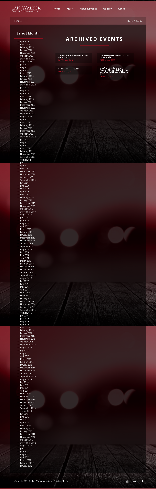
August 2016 (26, 312)
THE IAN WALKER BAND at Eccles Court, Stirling (114, 56)
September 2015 (28, 344)
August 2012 (26, 445)
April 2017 (24, 289)
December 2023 (27, 105)
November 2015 (27, 338)
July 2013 (24, 413)
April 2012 (24, 457)
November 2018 (27, 240)
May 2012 (24, 454)
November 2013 (27, 402)
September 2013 (28, 408)
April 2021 (24, 165)
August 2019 (26, 214)
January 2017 (26, 298)
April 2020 (24, 191)
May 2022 (24, 142)
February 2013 (27, 428)
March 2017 (25, 292)
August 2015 (26, 347)
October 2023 (26, 110)
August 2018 (26, 249)
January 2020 (26, 200)
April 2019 (24, 226)
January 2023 (26, 128)
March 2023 (25, 122)
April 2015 (24, 356)
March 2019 (25, 229)
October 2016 (26, 307)
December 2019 (27, 203)
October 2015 (26, 341)
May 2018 (24, 255)
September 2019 (28, 211)
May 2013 (24, 419)
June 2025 (24, 64)
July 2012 (24, 448)
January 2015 (26, 364)
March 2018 (25, 260)
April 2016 (24, 324)
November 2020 (27, 174)
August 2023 (26, 116)
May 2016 (24, 321)
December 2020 (27, 171)
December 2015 (27, 336)
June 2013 (24, 416)
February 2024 (27, 99)
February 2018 (27, 263)
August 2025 (26, 61)
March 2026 (25, 44)
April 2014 (24, 390)
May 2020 (24, 188)
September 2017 (28, 275)
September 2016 (28, 310)
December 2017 (27, 266)
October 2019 (26, 208)
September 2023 (28, 113)
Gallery (107, 8)
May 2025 (24, 67)
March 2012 (25, 460)
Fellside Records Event (68, 69)
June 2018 (24, 252)
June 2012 (24, 451)
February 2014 (27, 396)
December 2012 (27, 434)
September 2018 (28, 246)
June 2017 (24, 284)
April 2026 (24, 41)
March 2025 (25, 73)
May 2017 (24, 286)
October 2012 (26, 439)
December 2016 (27, 301)
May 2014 (24, 387)
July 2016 (24, 315)
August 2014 (26, 379)
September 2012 (28, 442)
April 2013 (24, 422)
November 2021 (27, 154)
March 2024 (25, 96)
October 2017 (26, 272)
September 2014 (28, 376)
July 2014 (24, 382)
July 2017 (24, 281)
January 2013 (26, 431)
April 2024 (24, 93)
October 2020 (26, 177)
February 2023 (27, 125)
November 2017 (27, 269)
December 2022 (27, 131)
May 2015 (24, 353)
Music (70, 8)
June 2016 (24, 318)
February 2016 (27, 330)
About (121, 8)
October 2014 (26, 373)
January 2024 (26, 102)
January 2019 (26, 234)
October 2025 (26, 55)
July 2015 (24, 350)
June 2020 (24, 185)
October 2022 (26, 133)
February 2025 (27, 76)
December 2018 (27, 237)
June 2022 (24, 139)
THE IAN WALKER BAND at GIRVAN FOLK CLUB (73, 56)
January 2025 (26, 79)
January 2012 (26, 465)
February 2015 (27, 362)
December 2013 (27, 399)
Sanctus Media (61, 481)
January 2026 (26, 50)
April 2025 (24, 70)
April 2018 (24, 258)
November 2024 (27, 81)
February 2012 (27, 463)
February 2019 (27, 232)
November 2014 (27, 370)
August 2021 (26, 159)
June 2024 (24, 87)
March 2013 (25, 425)
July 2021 (24, 162)
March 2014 (25, 393)
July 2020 (24, 182)
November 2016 (27, 304)
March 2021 (25, 168)
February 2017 (27, 295)
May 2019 (24, 223)
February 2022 (27, 151)
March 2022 (25, 148)
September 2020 (28, 180)
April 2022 (24, 145)
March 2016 (25, 327)
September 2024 (28, 84)
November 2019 (27, 206)
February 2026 (27, 47)
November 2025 (27, 53)
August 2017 (26, 278)
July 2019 (24, 217)
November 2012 (27, 437)
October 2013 (26, 405)
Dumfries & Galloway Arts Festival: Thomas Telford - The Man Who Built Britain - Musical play (114, 71)
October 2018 (26, 243)
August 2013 (26, 411)
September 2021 (28, 156)
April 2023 (24, 119)
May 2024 (24, 90)
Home (56, 8)
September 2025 (28, 58)
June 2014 (24, 385)
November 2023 (27, 107)
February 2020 (27, 197)
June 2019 (24, 220)
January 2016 (26, 333)
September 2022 (28, 136)
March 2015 (25, 359)
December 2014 (27, 367)
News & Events (88, 8)
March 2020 (25, 194)
